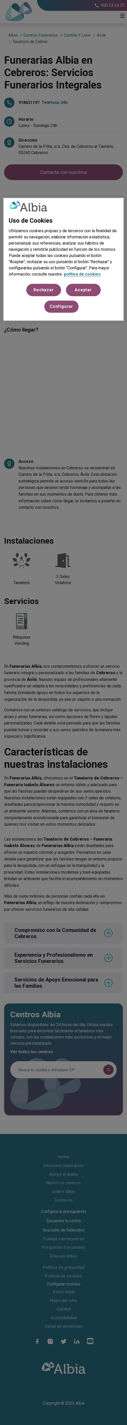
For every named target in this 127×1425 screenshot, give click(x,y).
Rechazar (43, 289)
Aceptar (83, 289)
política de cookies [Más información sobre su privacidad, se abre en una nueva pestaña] (82, 274)
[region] (63, 259)
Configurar (61, 306)
